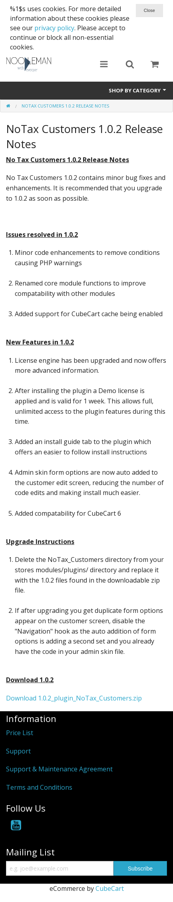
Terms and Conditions (39, 787)
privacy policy (54, 27)
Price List (19, 732)
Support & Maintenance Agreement (59, 769)
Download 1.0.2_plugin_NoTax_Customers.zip (74, 698)
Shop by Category (138, 90)
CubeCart (109, 888)
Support (18, 751)
